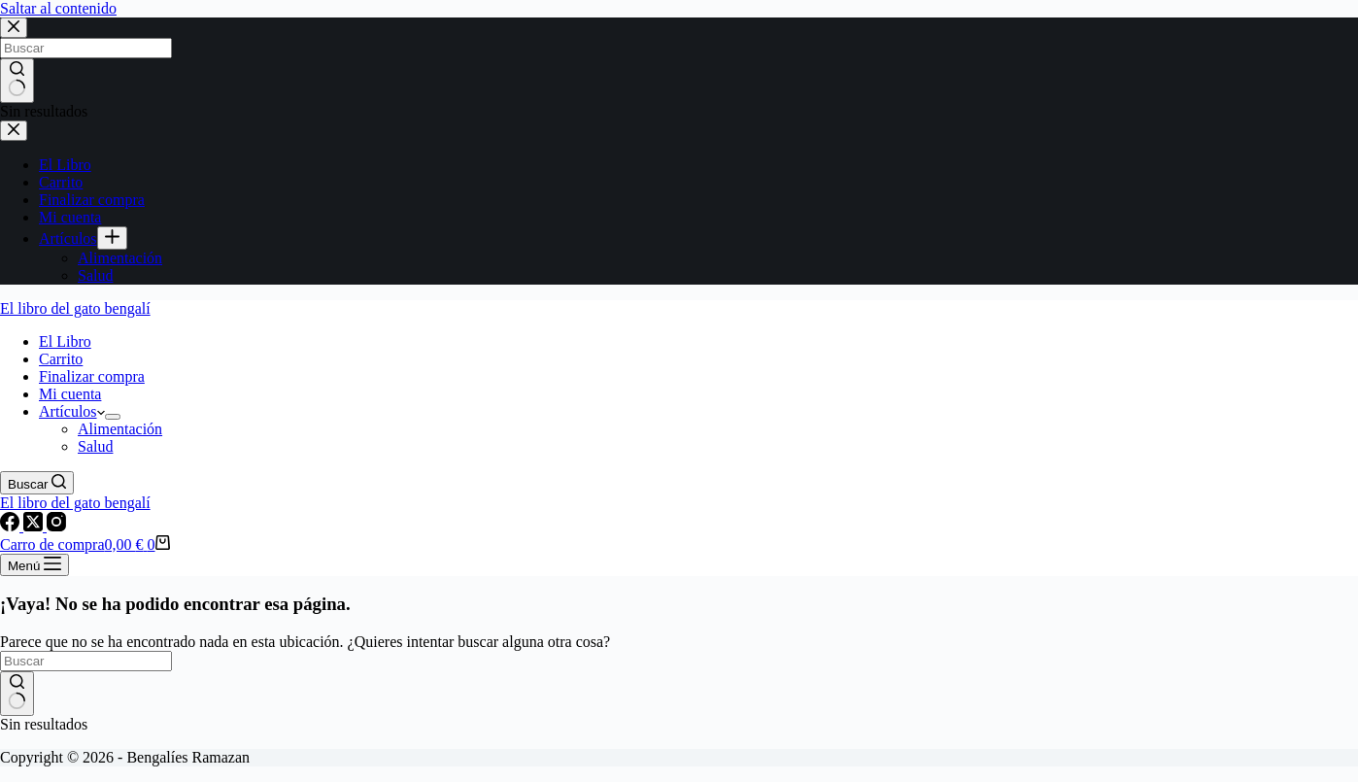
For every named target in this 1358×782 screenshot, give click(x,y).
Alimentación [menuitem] (120, 258)
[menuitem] (112, 238)
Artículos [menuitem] (68, 238)
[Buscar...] (86, 48)
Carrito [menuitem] (61, 182)
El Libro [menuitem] (65, 164)
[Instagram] (56, 526)
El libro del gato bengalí (75, 308)
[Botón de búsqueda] (17, 80)
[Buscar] (37, 482)
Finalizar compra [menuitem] (92, 199)
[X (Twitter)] (35, 526)
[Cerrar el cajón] (13, 130)
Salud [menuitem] (95, 275)
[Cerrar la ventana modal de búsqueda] (13, 27)
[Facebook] (11, 526)
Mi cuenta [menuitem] (70, 217)
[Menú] (34, 565)
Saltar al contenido (58, 8)
